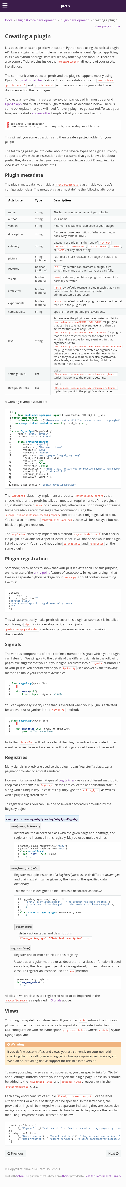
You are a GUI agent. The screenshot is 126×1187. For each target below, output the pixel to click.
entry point (42, 572)
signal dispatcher (30, 80)
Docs (8, 20)
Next (113, 1153)
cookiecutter (41, 113)
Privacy (117, 1176)
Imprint (106, 1176)
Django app (13, 104)
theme (66, 1176)
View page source (107, 26)
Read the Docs (93, 1176)
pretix (65, 6)
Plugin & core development (36, 20)
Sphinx (20, 1176)
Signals (56, 1000)
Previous (15, 1153)
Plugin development (74, 20)
